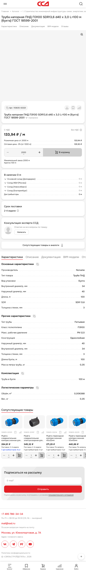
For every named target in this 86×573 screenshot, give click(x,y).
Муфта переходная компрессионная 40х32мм (55, 438)
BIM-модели (53, 26)
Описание (24, 26)
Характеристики (9, 26)
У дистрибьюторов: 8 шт (11, 450)
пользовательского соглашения (60, 495)
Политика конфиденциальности (15, 553)
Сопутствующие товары (17, 410)
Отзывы (64, 26)
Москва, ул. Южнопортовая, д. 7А (21, 532)
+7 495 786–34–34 (12, 513)
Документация (38, 26)
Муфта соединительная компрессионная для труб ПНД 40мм (10, 439)
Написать (21, 232)
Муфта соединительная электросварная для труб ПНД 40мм (33, 439)
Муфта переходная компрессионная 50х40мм (77, 438)
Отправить (43, 489)
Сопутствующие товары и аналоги (43, 245)
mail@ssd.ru (8, 523)
